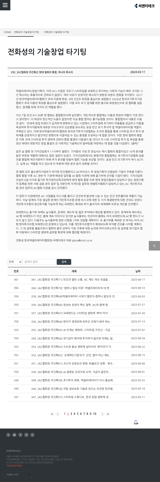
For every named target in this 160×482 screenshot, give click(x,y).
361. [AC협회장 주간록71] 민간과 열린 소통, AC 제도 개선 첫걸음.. (70, 279)
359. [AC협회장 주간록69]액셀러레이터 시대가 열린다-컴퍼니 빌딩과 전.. (73, 296)
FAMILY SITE (12, 475)
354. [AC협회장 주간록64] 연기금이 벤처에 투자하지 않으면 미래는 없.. (72, 338)
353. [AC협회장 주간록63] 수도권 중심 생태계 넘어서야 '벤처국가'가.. (72, 346)
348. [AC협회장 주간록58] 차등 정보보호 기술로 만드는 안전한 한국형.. (72, 389)
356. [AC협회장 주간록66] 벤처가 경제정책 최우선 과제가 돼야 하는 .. (72, 321)
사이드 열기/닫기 (154, 246)
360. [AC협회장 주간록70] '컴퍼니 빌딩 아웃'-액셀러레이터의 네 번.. (71, 288)
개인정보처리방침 (14, 466)
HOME (7, 32)
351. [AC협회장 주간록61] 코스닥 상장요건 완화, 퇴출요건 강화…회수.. (72, 363)
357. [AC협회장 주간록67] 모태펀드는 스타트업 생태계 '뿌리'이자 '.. (71, 313)
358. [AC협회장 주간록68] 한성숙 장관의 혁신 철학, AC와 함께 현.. (70, 305)
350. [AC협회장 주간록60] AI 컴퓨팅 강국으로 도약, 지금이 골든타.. (70, 372)
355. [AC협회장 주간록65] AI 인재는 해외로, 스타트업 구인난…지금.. (71, 330)
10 (94, 414)
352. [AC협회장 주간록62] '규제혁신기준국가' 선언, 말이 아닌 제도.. (71, 355)
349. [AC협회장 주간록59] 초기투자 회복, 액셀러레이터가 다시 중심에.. (72, 380)
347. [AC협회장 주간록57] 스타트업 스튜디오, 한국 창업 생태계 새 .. (71, 397)
